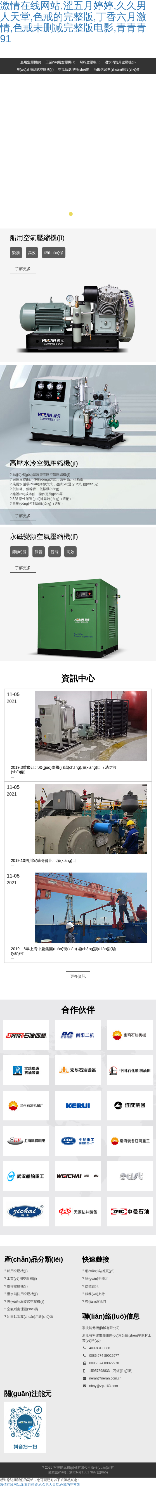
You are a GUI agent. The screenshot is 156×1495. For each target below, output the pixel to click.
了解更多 (23, 276)
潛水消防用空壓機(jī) (120, 62)
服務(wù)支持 (95, 1302)
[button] (63, 222)
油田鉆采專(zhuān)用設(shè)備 (117, 69)
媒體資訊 (91, 1294)
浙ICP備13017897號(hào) (88, 1480)
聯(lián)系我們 (95, 1309)
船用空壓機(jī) (30, 62)
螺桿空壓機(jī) (90, 62)
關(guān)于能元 (96, 1286)
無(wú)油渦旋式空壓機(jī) (35, 69)
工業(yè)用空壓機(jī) (60, 62)
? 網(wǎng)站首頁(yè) (98, 1279)
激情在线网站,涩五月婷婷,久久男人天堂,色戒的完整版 (40, 1492)
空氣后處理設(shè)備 (73, 69)
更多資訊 (78, 984)
